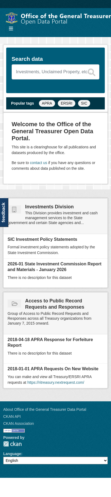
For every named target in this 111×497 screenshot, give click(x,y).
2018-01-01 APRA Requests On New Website (53, 368)
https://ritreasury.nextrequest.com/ (55, 382)
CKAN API (12, 416)
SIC (84, 103)
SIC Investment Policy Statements (42, 239)
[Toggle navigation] (10, 29)
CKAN (12, 444)
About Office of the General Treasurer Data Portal (44, 409)
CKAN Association (18, 423)
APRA (47, 103)
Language (12, 454)
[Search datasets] (55, 71)
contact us (38, 163)
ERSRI (66, 103)
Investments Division (49, 206)
